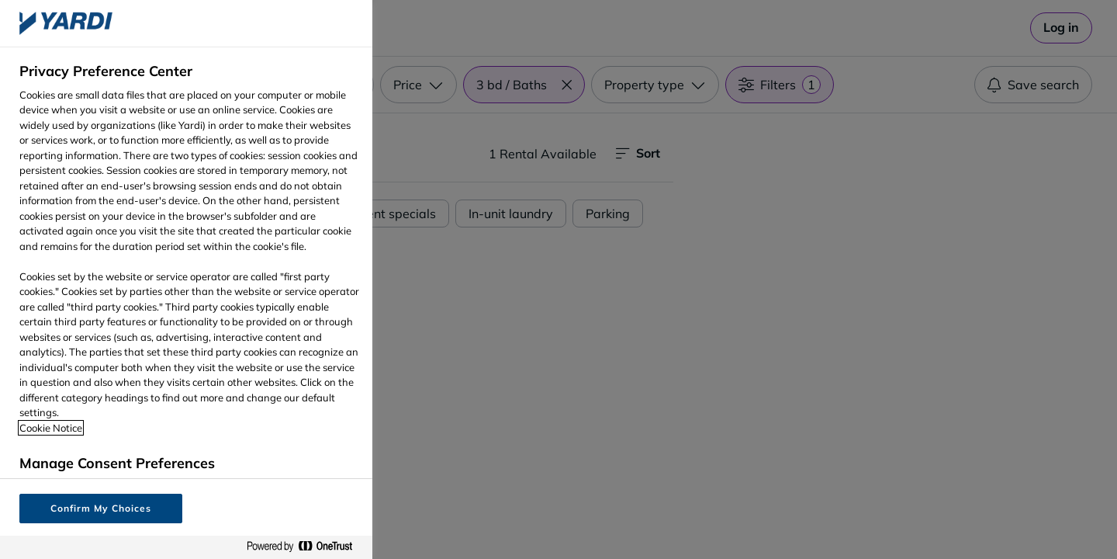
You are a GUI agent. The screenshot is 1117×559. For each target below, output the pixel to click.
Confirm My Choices (100, 508)
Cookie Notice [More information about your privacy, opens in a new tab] (50, 428)
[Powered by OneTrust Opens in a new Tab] (306, 547)
